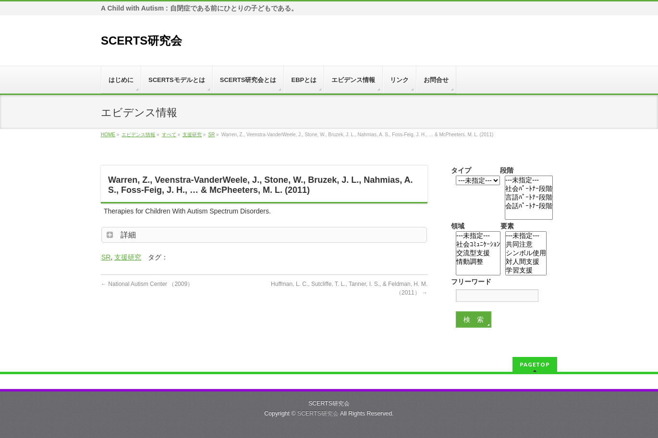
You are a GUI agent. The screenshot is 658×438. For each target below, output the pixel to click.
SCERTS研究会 (141, 40)
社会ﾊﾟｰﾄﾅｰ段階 (528, 189)
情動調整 (478, 262)
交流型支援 (478, 253)
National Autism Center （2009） (147, 284)
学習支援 (526, 270)
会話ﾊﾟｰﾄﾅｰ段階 (528, 206)
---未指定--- (528, 180)
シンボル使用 (526, 253)
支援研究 (127, 257)
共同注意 (526, 244)
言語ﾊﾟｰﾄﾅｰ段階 (528, 197)
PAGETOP (535, 364)
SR (105, 257)
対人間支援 (526, 262)
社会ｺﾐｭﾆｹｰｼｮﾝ (478, 244)
